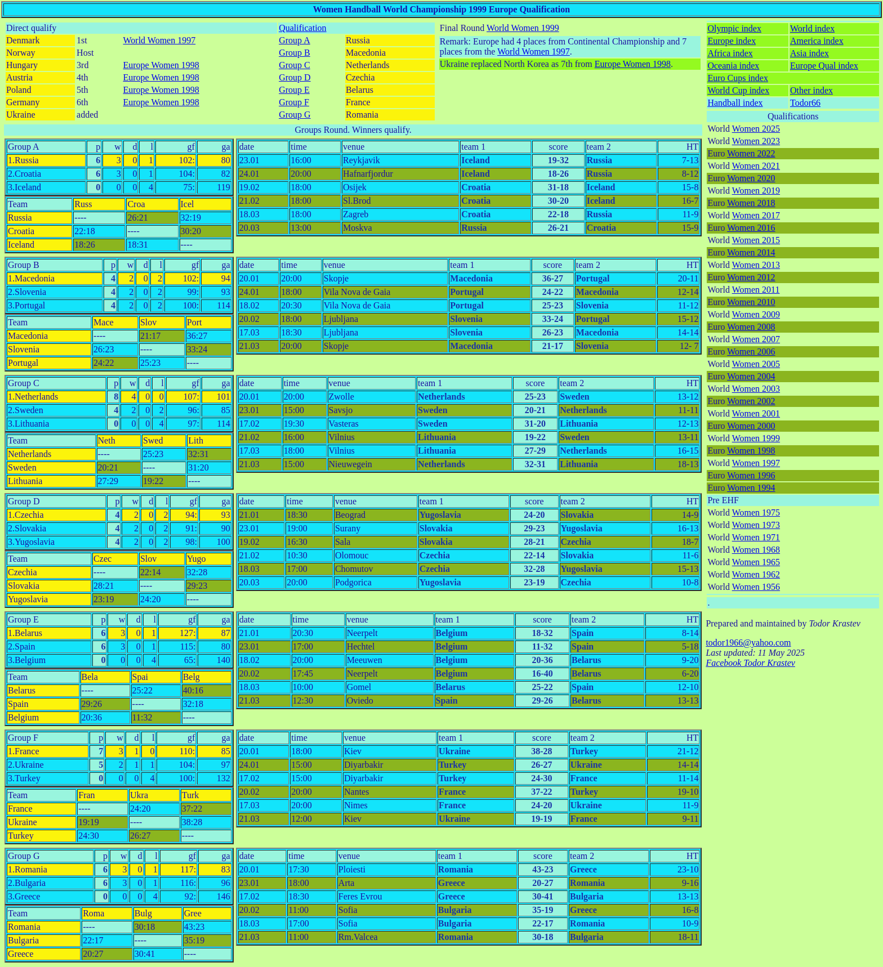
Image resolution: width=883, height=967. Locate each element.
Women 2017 (756, 215)
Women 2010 (751, 302)
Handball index (734, 103)
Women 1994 (751, 488)
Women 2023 (756, 141)
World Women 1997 (159, 40)
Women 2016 (751, 227)
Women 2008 (751, 327)
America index (817, 41)
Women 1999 (756, 438)
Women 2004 (751, 376)
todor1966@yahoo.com (748, 642)
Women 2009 (756, 314)
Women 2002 (751, 401)
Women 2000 (751, 426)
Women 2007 (756, 339)
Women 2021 (756, 166)
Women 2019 (756, 190)
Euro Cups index (737, 78)
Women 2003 (756, 388)
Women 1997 (756, 463)
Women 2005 (756, 364)
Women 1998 (751, 450)
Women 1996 (751, 475)
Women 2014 (751, 252)
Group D (294, 77)
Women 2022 (751, 153)
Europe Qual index (824, 65)
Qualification (302, 28)
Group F (294, 102)
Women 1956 (756, 587)
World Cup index (738, 90)
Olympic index (734, 28)
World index (812, 28)
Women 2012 (751, 277)
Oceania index (733, 65)
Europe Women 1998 (161, 65)
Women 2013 (756, 265)
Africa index (729, 53)
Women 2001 (756, 413)
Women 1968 (756, 549)
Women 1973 (756, 525)
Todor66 (805, 103)
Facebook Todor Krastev (750, 663)
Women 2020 (751, 178)
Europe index (731, 41)
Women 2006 (751, 351)
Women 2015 (756, 240)
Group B (294, 52)
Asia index (809, 53)
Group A (294, 40)
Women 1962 (756, 574)
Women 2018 (751, 203)
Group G (294, 114)
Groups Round (321, 130)
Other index (811, 90)
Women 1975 (756, 512)
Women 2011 (756, 289)
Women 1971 (756, 537)
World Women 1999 (523, 28)
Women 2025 (756, 128)
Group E (294, 90)
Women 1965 (756, 562)
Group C (294, 65)
